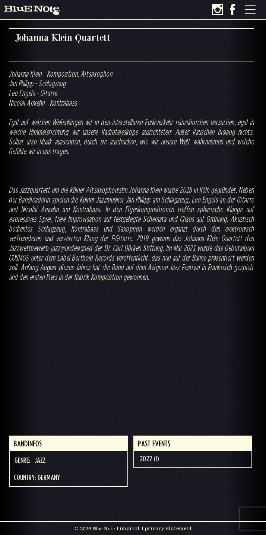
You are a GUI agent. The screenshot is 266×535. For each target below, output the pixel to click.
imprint (130, 528)
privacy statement (168, 528)
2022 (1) (149, 459)
